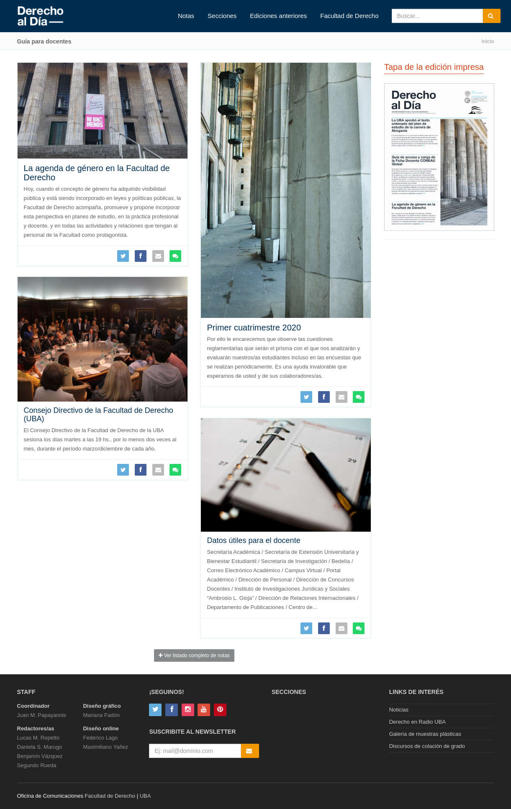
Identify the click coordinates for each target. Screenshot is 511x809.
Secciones (222, 15)
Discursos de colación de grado (427, 746)
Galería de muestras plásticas (425, 734)
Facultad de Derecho (349, 15)
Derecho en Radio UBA (417, 722)
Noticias (398, 710)
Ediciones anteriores (278, 15)
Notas (186, 15)
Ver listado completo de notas (194, 655)
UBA (145, 796)
